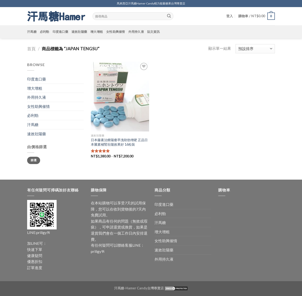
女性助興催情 (115, 32)
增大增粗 (96, 32)
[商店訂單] (255, 48)
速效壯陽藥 (79, 32)
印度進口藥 (60, 32)
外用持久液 (136, 32)
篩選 (34, 160)
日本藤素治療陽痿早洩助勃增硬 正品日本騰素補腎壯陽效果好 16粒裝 (119, 142)
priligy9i (43, 232)
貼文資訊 (153, 32)
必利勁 (44, 32)
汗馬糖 (32, 32)
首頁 (31, 48)
